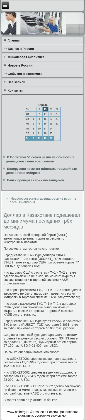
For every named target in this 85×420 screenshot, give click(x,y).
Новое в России (20, 65)
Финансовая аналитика (26, 57)
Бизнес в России (21, 49)
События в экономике (25, 74)
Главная (14, 40)
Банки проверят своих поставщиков (35, 180)
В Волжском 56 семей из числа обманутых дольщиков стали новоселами (40, 159)
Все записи (16, 82)
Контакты (15, 90)
